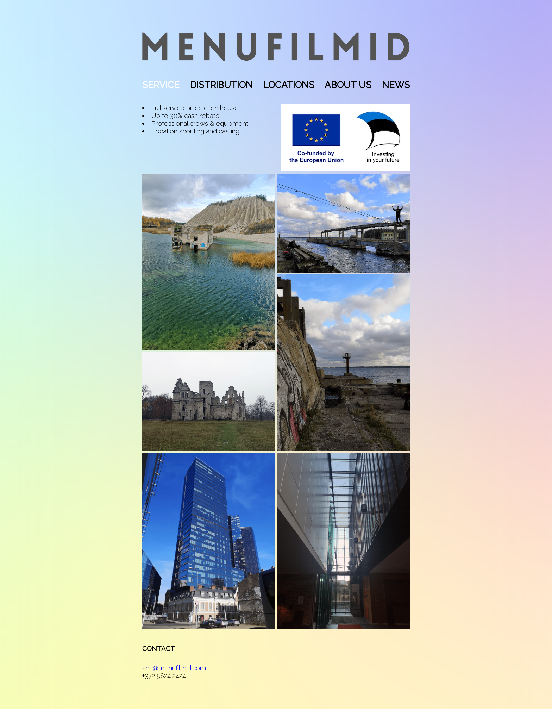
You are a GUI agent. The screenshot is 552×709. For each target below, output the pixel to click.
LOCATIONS (288, 85)
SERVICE (161, 85)
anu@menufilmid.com (174, 668)
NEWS (396, 85)
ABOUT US (348, 85)
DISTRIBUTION (221, 85)
